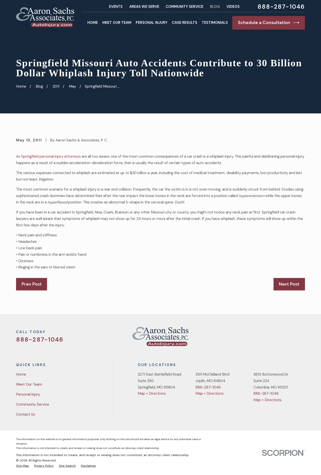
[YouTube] (290, 338)
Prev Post (32, 284)
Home (21, 374)
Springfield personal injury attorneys (51, 156)
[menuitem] (22, 465)
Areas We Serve (144, 6)
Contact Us (25, 414)
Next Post (289, 284)
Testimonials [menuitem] (215, 22)
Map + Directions (152, 393)
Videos (233, 6)
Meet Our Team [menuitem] (116, 22)
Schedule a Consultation (268, 23)
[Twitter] (267, 338)
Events (116, 6)
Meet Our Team (29, 384)
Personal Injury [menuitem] (151, 22)
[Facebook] (279, 338)
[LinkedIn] (302, 338)
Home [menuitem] (92, 22)
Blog (215, 6)
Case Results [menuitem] (184, 22)
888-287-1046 (281, 7)
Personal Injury (28, 394)
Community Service (184, 6)
